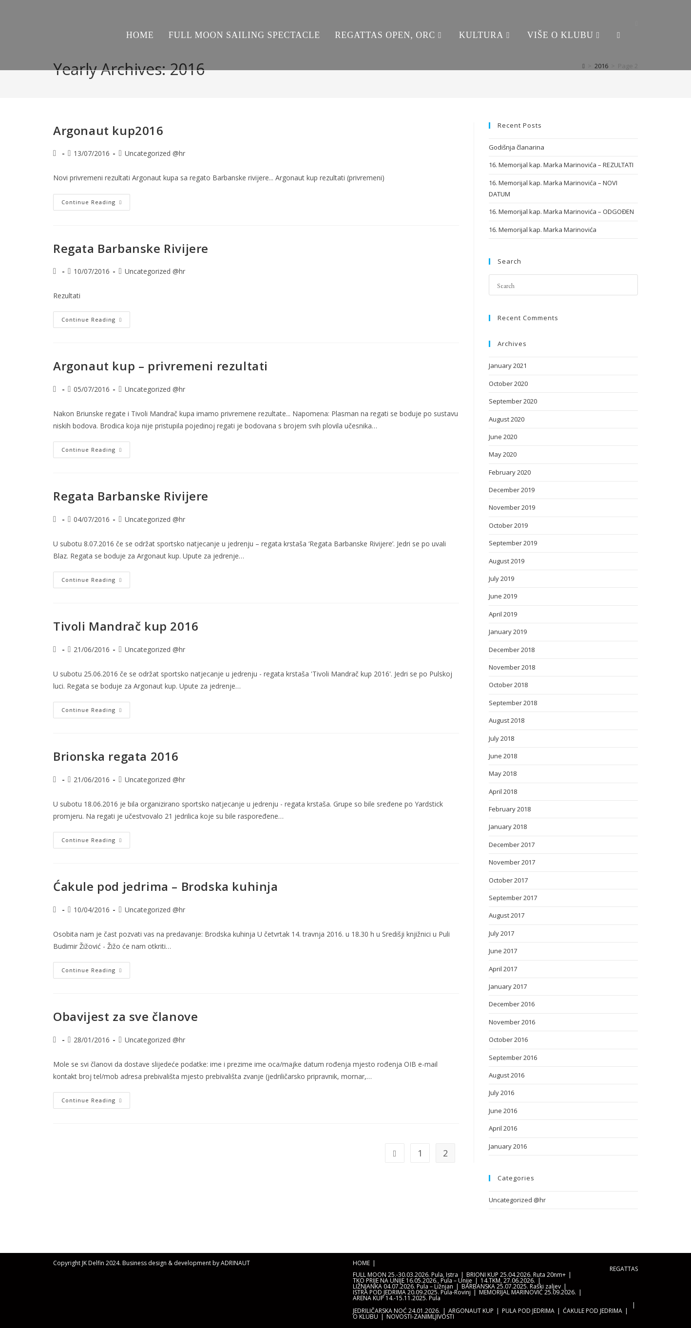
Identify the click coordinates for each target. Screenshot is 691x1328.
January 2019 (508, 631)
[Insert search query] (563, 284)
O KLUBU (365, 1316)
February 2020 (510, 472)
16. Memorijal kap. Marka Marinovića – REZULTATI (561, 164)
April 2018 (503, 791)
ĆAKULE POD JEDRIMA (592, 1311)
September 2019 (513, 543)
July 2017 (501, 933)
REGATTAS (624, 1269)
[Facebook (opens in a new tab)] (637, 23)
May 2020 (503, 454)
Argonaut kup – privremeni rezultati (160, 366)
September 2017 (513, 897)
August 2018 (506, 720)
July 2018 (501, 738)
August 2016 (506, 1075)
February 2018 (510, 809)
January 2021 (508, 365)
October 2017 (508, 880)
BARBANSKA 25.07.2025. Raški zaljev (511, 1286)
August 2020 (506, 419)
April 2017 (503, 968)
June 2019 (503, 596)
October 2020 (508, 383)
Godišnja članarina (516, 147)
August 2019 (506, 561)
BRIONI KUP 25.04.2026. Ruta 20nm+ (516, 1274)
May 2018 (503, 773)
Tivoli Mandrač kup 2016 (126, 626)
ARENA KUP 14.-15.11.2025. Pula (397, 1298)
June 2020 (503, 436)
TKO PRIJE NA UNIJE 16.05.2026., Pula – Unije (412, 1280)
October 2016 (508, 1039)
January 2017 (508, 986)
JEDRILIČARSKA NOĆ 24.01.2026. (396, 1311)
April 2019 (503, 614)
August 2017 (506, 915)
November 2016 (512, 1022)
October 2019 (508, 525)
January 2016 (508, 1146)
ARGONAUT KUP (471, 1311)
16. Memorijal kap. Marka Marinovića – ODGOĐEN (561, 211)
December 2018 (512, 649)
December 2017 (512, 844)
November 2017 (512, 862)
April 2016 (503, 1128)
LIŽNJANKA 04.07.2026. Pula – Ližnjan (403, 1286)
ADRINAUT (235, 1263)
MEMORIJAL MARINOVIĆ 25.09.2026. (527, 1292)
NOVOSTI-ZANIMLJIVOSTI (420, 1316)
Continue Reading (95, 200)
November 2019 (512, 507)
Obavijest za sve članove (125, 1016)
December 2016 (512, 1004)
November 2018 (512, 667)
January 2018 (508, 826)
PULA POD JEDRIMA (528, 1311)
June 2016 (503, 1110)
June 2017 (503, 950)
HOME (361, 1263)
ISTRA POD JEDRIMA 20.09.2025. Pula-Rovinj (412, 1292)
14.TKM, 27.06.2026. (507, 1280)
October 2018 (508, 684)
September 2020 (513, 401)
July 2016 (501, 1092)
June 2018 (503, 755)
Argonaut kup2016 (108, 130)
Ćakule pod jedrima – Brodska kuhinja (165, 886)
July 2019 (501, 578)
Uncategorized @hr (155, 153)
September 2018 (513, 702)
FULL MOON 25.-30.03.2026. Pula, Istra (405, 1274)
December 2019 (512, 489)
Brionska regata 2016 (116, 756)
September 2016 (513, 1057)
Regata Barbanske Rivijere (131, 248)
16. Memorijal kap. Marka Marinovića (542, 229)
